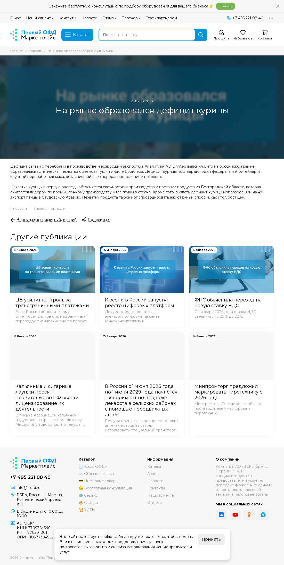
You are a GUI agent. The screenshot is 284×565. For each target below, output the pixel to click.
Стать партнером (161, 18)
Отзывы (109, 18)
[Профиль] (221, 35)
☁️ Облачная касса (96, 473)
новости (20, 208)
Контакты (67, 18)
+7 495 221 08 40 (245, 18)
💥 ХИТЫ (87, 509)
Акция (153, 473)
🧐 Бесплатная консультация (105, 488)
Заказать (225, 6)
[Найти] (201, 35)
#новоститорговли (49, 208)
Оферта (154, 502)
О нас (15, 18)
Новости (89, 18)
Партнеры (130, 18)
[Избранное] (243, 35)
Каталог (154, 466)
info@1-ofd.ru (28, 487)
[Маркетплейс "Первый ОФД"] (33, 35)
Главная (16, 51)
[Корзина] (265, 35)
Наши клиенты (39, 18)
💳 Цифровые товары (98, 481)
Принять (211, 539)
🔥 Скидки (88, 502)
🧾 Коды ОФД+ (93, 466)
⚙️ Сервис (88, 495)
